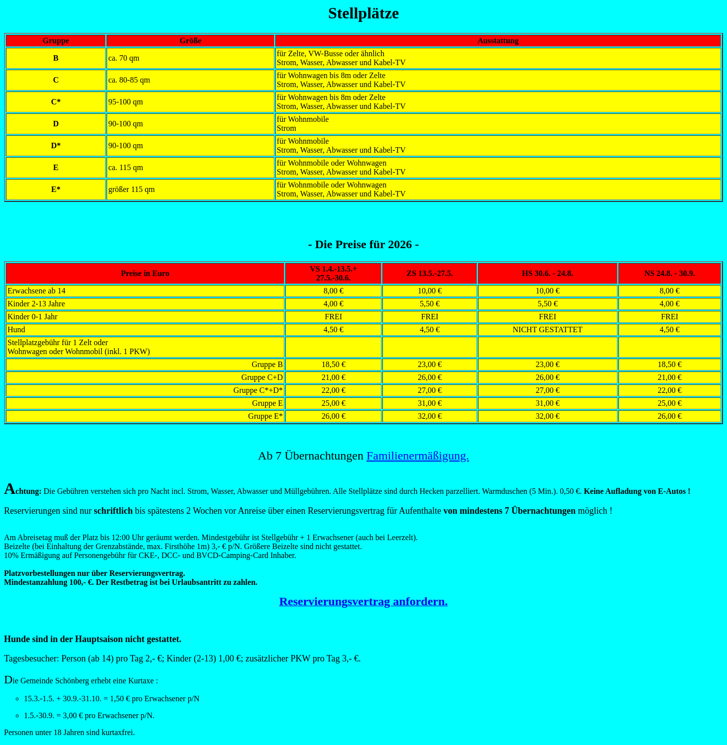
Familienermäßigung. (417, 455)
